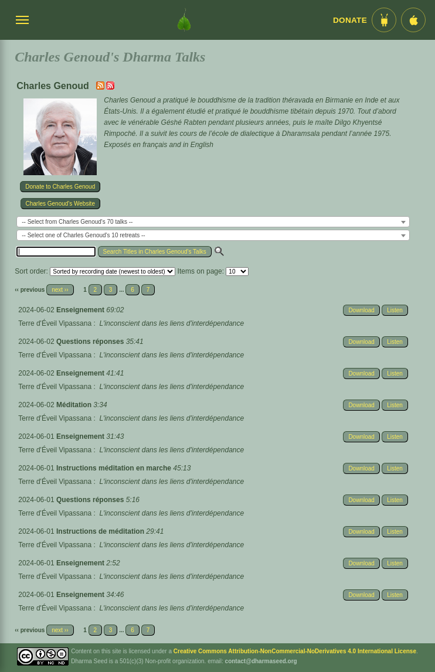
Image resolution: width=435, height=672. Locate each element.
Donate (350, 20)
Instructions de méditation (101, 531)
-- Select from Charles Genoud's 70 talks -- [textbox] (77, 222)
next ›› (60, 289)
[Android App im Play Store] (384, 20)
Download (361, 310)
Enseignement (81, 310)
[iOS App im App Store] (413, 20)
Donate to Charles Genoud (60, 186)
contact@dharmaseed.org (261, 661)
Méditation (74, 405)
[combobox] (213, 221)
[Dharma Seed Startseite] (184, 20)
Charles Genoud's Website (60, 203)
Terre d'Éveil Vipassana (54, 323)
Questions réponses (91, 341)
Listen (395, 310)
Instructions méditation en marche (114, 468)
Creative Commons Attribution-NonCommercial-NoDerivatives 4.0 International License (295, 651)
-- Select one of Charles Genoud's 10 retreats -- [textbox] (83, 235)
